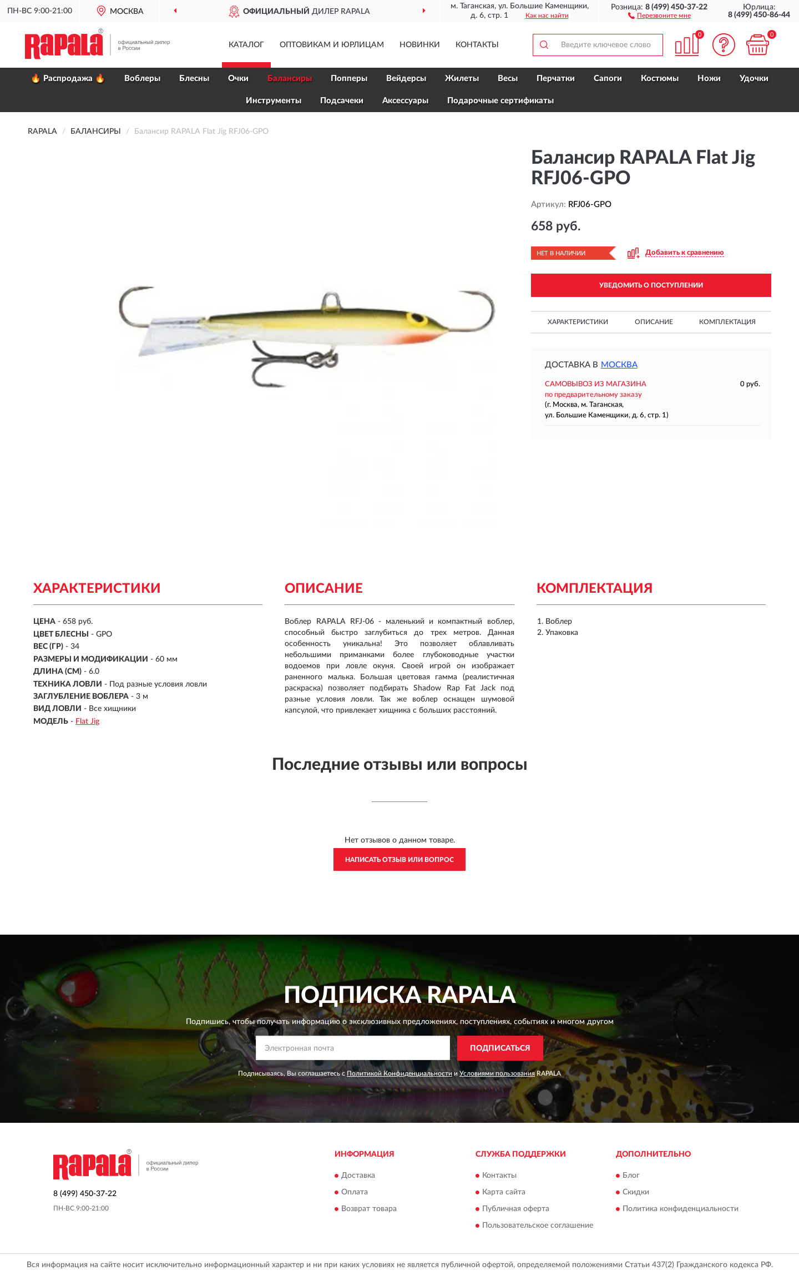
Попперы (349, 78)
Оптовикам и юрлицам (332, 45)
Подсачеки (341, 101)
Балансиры (289, 78)
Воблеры (142, 78)
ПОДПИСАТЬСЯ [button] (500, 1048)
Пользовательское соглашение (537, 1226)
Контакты (477, 45)
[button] (659, 15)
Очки (238, 78)
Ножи (709, 78)
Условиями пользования (497, 1073)
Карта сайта (503, 1193)
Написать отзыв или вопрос (399, 859)
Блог (631, 1176)
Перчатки (556, 78)
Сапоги (608, 78)
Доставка (358, 1176)
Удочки (754, 78)
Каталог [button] (246, 45)
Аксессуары (405, 101)
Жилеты (462, 78)
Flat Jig (87, 721)
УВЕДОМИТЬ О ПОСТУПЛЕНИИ (651, 285)
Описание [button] (654, 322)
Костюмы (660, 78)
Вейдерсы (406, 78)
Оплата (354, 1193)
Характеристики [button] (578, 322)
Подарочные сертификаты (500, 101)
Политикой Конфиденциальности (399, 1073)
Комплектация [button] (727, 322)
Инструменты (273, 101)
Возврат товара (369, 1209)
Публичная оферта (515, 1209)
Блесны (194, 78)
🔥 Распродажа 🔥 (68, 78)
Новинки (420, 45)
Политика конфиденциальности (681, 1209)
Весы (508, 78)
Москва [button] (619, 365)
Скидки (636, 1193)
